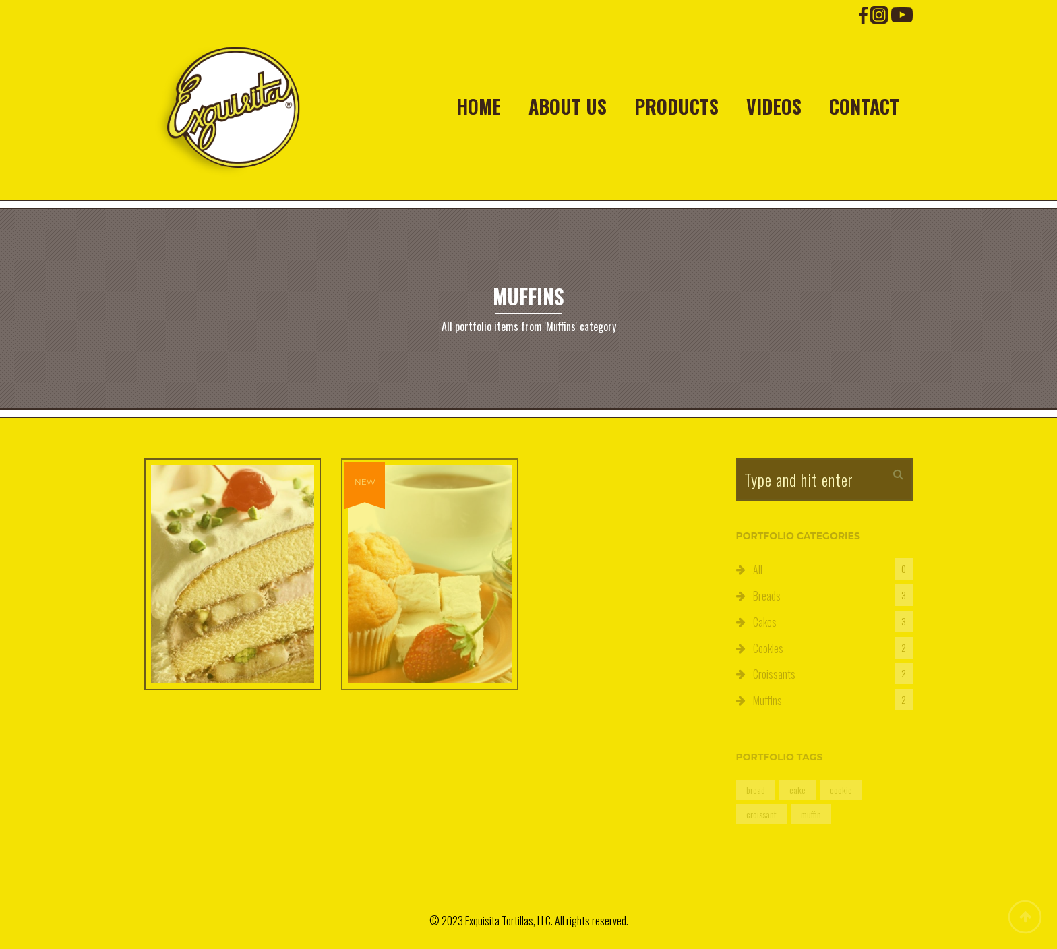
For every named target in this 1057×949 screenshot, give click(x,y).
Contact (864, 106)
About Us (567, 106)
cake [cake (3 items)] (797, 790)
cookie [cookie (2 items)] (841, 790)
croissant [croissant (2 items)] (761, 814)
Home (478, 106)
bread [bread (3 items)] (755, 790)
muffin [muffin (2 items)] (811, 814)
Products (676, 106)
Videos (774, 106)
